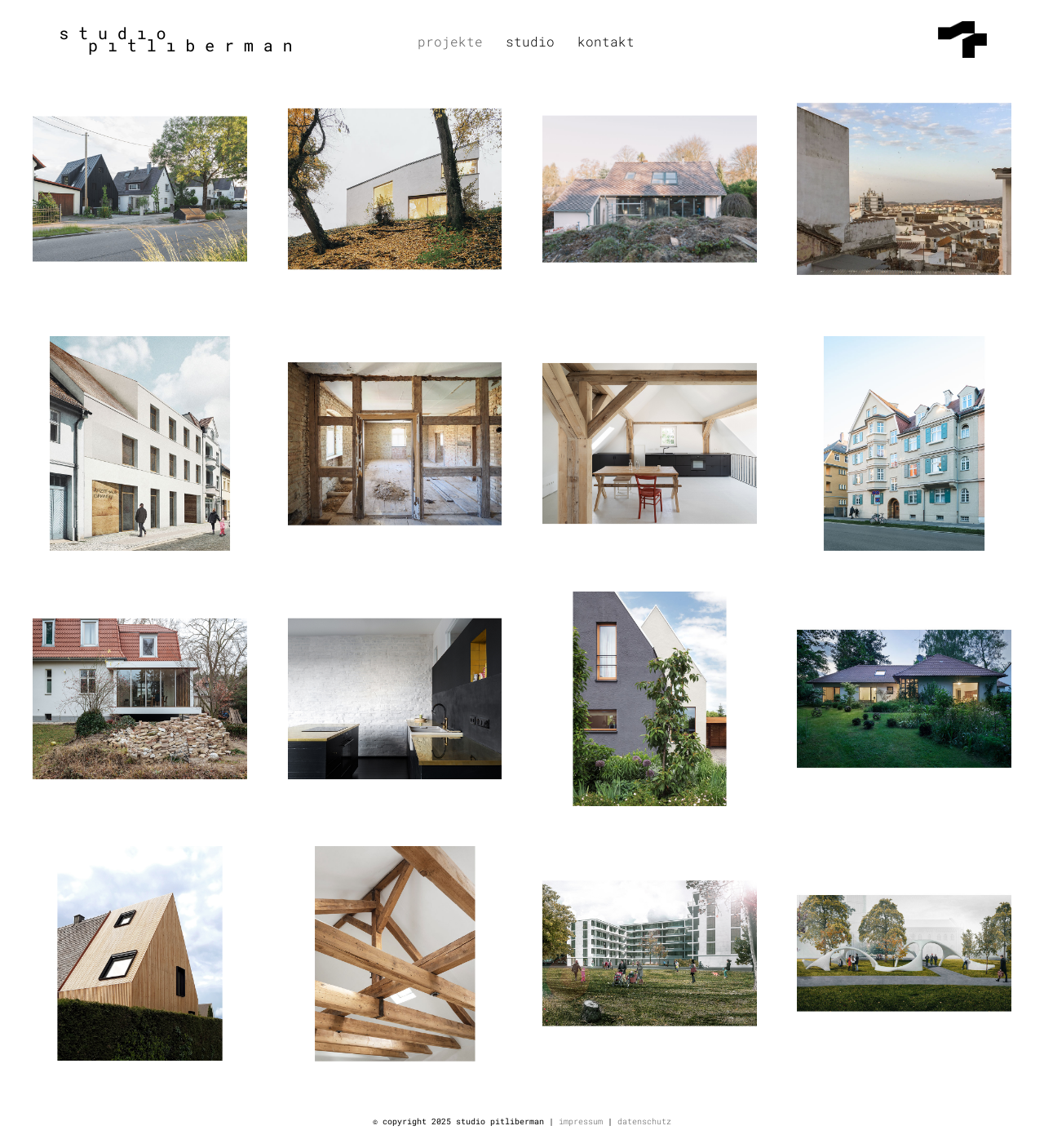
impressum (581, 1121)
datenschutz (644, 1121)
